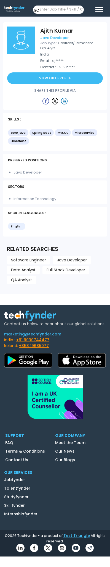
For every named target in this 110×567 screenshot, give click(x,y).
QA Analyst (21, 280)
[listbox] (55, 137)
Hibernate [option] (18, 141)
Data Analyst (23, 270)
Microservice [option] (84, 132)
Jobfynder (14, 479)
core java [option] (18, 132)
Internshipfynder (20, 514)
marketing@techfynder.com (32, 334)
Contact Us (16, 460)
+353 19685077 (34, 345)
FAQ (9, 442)
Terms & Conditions (25, 451)
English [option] (16, 226)
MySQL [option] (63, 132)
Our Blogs (65, 460)
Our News (64, 451)
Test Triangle (76, 535)
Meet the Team (70, 442)
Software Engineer (28, 260)
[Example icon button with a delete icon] (45, 101)
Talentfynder (17, 488)
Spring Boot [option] (41, 132)
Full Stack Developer (66, 270)
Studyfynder (16, 497)
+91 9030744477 (32, 340)
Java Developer (72, 260)
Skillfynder (14, 505)
